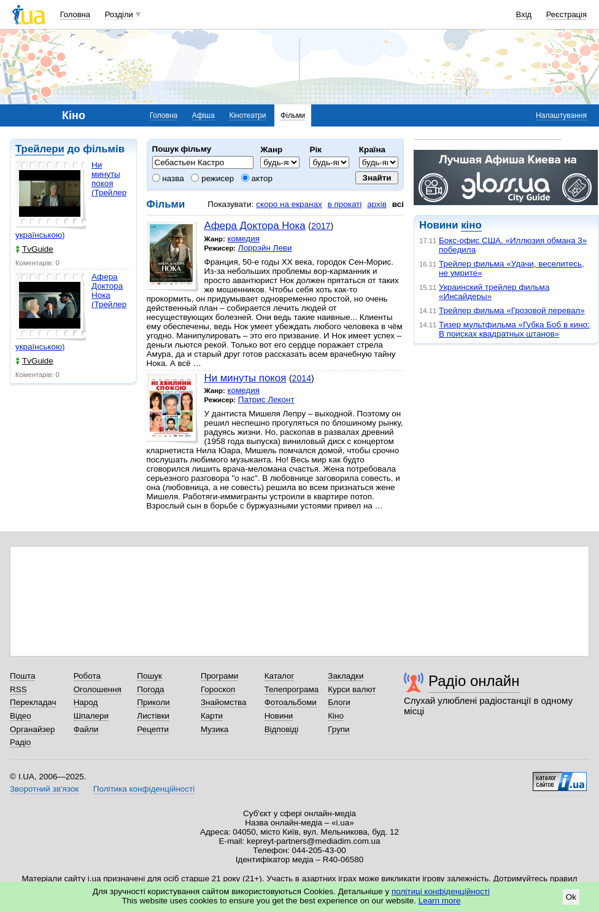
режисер (212, 178)
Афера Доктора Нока (255, 226)
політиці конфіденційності (441, 891)
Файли (86, 729)
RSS (18, 689)
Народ (86, 702)
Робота (87, 675)
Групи (338, 729)
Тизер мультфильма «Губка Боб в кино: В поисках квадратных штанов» (514, 329)
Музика (214, 729)
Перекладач (33, 702)
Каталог (280, 675)
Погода (150, 689)
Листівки (153, 715)
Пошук (149, 675)
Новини (279, 715)
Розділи (119, 14)
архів (377, 204)
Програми (219, 675)
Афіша (203, 115)
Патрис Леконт (266, 399)
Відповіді (282, 729)
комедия (243, 238)
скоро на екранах (289, 204)
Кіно (336, 715)
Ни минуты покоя (245, 378)
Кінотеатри (247, 115)
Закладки (345, 675)
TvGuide (34, 249)
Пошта (22, 675)
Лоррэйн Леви (265, 247)
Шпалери (91, 715)
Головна (75, 14)
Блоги (339, 702)
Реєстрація (566, 14)
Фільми (292, 115)
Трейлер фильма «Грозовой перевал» (512, 310)
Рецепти (153, 729)
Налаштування (561, 115)
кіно (471, 225)
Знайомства (224, 702)
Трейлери (39, 149)
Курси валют (352, 689)
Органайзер (32, 729)
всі (398, 204)
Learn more (440, 900)
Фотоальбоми (291, 702)
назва (168, 178)
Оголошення (98, 689)
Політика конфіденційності (144, 788)
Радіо (20, 742)
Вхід (524, 14)
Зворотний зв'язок (44, 788)
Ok (571, 897)
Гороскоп (218, 689)
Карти (212, 715)
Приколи (153, 702)
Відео (20, 715)
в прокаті (345, 204)
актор (256, 178)
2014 (301, 378)
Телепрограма (292, 689)
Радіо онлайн (474, 680)
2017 (320, 226)
